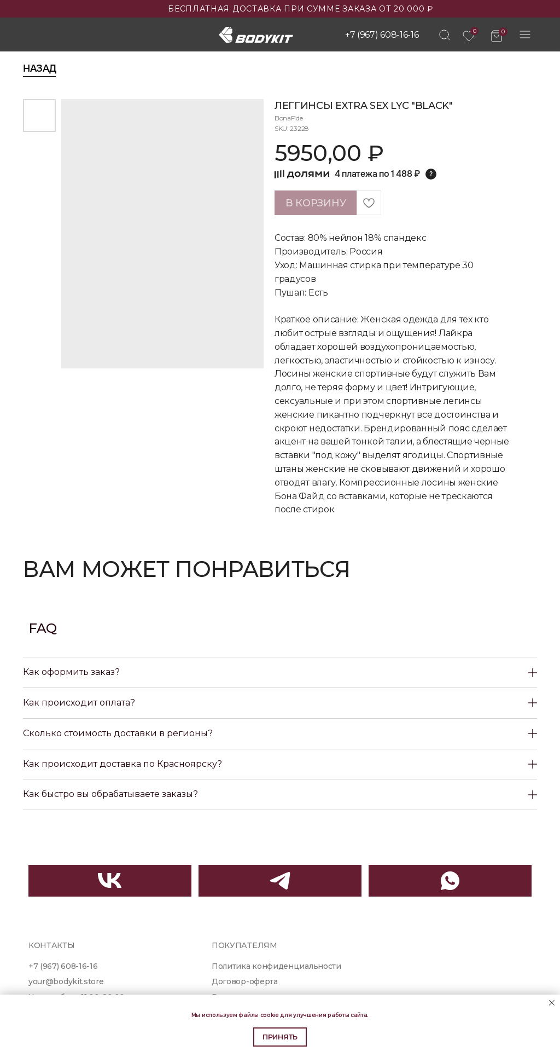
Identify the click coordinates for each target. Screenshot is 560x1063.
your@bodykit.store (65, 981)
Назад (39, 68)
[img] (444, 35)
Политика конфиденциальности (276, 966)
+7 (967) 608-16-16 (381, 35)
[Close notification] (551, 1002)
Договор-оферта (245, 981)
